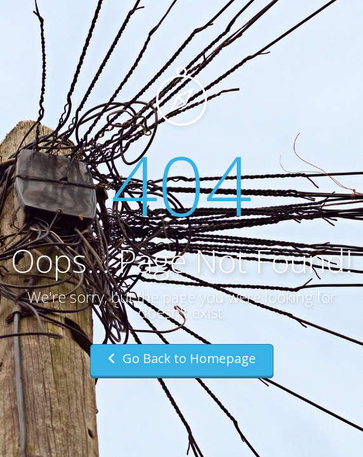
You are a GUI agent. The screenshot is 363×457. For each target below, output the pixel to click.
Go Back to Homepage (182, 358)
